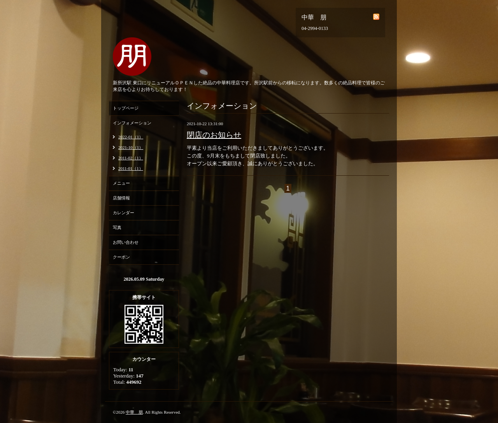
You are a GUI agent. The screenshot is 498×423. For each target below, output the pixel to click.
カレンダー (123, 212)
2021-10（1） (130, 147)
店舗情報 (121, 198)
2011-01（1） (130, 168)
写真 (117, 227)
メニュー (121, 183)
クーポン (121, 257)
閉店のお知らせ (214, 135)
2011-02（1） (130, 158)
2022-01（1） (130, 137)
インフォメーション (132, 123)
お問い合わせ (126, 242)
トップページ (126, 108)
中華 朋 (134, 412)
